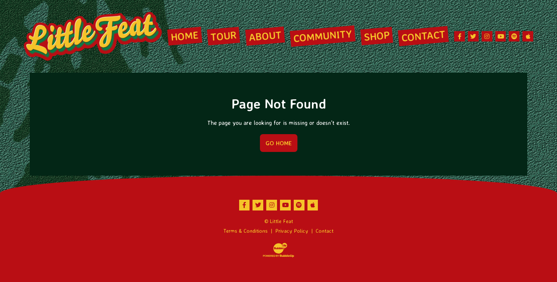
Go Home (279, 143)
